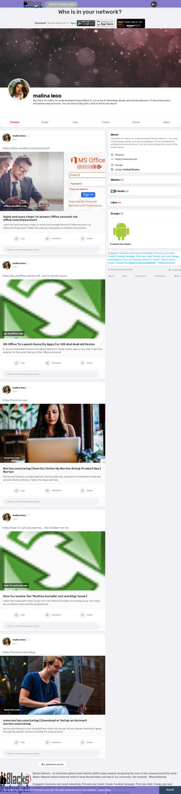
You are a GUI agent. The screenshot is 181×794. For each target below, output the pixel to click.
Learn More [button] (104, 789)
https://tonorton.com (14, 400)
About (111, 276)
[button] (63, 4)
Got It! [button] (170, 790)
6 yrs (14, 139)
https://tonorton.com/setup (18, 652)
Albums (115, 180)
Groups (115, 213)
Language (175, 270)
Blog (125, 276)
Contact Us (140, 276)
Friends (120, 191)
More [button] (177, 276)
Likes (114, 202)
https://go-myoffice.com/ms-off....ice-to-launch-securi (34, 275)
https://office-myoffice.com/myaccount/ (26, 148)
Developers (160, 276)
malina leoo (47, 96)
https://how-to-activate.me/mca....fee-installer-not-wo (35, 527)
